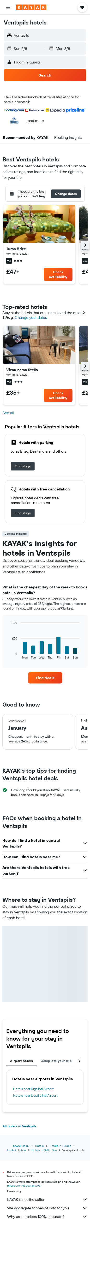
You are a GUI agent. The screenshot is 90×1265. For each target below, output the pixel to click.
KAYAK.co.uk (21, 1146)
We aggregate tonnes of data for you (47, 1208)
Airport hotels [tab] (21, 1061)
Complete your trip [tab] (56, 1061)
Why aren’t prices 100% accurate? (47, 1216)
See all (8, 413)
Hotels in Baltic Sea (44, 1150)
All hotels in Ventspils (19, 1126)
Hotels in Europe (60, 1146)
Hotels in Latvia (16, 1150)
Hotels (39, 1146)
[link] (58, 274)
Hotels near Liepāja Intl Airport (35, 1095)
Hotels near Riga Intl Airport (33, 1089)
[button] (8, 7)
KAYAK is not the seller (47, 1199)
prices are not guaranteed (24, 1185)
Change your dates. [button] (31, 317)
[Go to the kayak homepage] (31, 7)
